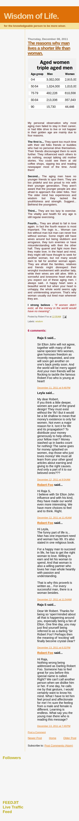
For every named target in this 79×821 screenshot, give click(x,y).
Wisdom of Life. (31, 16)
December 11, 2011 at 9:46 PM (53, 387)
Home (52, 738)
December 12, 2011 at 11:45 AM (54, 517)
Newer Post (35, 738)
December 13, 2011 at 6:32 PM (53, 647)
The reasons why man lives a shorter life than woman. (49, 48)
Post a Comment (37, 732)
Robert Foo (45, 484)
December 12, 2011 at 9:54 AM (53, 479)
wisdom (39, 321)
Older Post (69, 738)
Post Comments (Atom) (58, 745)
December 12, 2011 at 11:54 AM (54, 599)
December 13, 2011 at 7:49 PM (53, 726)
